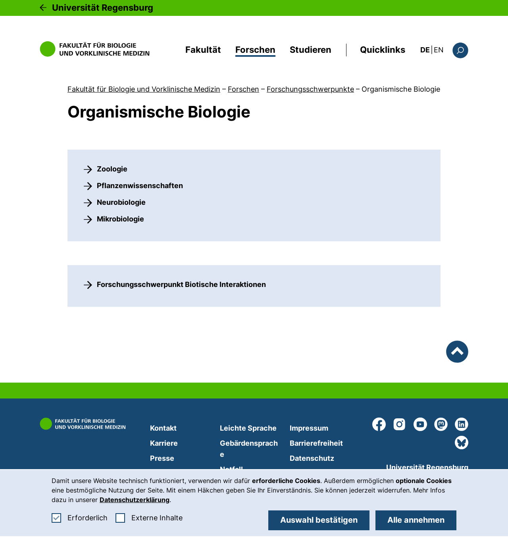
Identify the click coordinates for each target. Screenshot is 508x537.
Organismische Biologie (401, 89)
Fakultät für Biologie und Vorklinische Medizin (143, 89)
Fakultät (203, 49)
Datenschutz (312, 458)
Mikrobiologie (120, 219)
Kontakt (163, 428)
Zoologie (112, 169)
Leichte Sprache (248, 428)
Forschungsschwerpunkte (310, 89)
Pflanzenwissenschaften (140, 185)
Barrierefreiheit (316, 443)
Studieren (310, 49)
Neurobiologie (121, 202)
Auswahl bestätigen (319, 520)
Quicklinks (382, 49)
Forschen (255, 49)
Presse (162, 458)
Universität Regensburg (102, 7)
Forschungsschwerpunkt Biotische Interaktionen (181, 284)
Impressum (309, 428)
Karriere (164, 443)
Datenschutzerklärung (134, 500)
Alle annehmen (415, 520)
